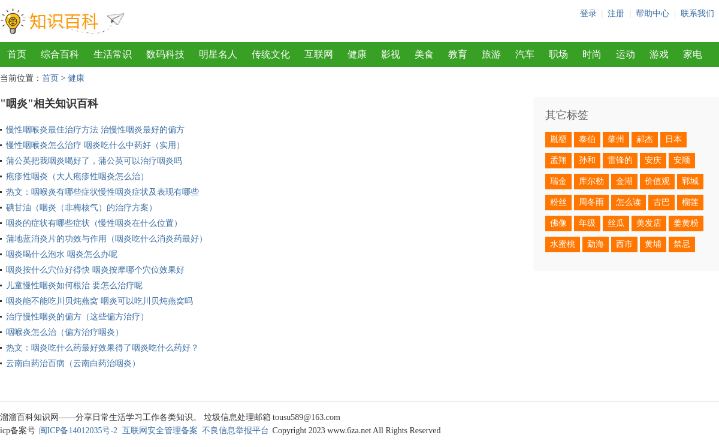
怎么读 (628, 202)
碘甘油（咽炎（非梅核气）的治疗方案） (81, 207)
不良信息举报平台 (235, 430)
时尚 (592, 54)
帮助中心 (652, 13)
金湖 (624, 181)
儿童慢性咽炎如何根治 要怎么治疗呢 (74, 285)
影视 (390, 54)
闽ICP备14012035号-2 (78, 430)
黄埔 (653, 244)
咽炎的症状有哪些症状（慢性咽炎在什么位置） (94, 223)
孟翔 (558, 160)
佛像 (558, 223)
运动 (625, 54)
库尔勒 (591, 181)
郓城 (690, 181)
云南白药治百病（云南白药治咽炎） (73, 363)
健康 (357, 54)
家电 (692, 54)
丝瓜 (616, 223)
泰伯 (587, 139)
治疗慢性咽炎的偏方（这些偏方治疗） (77, 316)
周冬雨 (591, 202)
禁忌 (681, 244)
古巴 (661, 202)
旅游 (491, 54)
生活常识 (112, 54)
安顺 (681, 160)
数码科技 (165, 54)
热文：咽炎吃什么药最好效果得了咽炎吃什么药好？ (102, 347)
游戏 (659, 54)
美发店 (648, 223)
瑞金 (558, 181)
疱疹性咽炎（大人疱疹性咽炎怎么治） (77, 176)
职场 (558, 54)
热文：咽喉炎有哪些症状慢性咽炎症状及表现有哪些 (102, 192)
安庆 (653, 160)
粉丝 (558, 202)
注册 (616, 13)
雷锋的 (620, 160)
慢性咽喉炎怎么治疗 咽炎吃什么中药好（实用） (95, 145)
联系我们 (697, 13)
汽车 (524, 54)
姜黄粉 (686, 223)
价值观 (657, 181)
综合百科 (60, 54)
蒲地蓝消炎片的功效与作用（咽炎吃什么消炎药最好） (106, 238)
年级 (587, 223)
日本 (673, 139)
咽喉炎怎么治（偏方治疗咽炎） (64, 332)
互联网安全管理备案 (160, 430)
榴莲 (690, 202)
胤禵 (558, 139)
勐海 (595, 244)
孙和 (587, 160)
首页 (16, 54)
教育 (457, 54)
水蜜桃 (562, 244)
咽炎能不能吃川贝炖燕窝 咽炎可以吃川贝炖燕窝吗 (99, 301)
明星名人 (218, 54)
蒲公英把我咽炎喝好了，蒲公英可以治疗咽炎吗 (94, 160)
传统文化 (271, 54)
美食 (424, 54)
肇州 (616, 139)
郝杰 (644, 139)
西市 (624, 244)
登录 (588, 13)
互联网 (318, 54)
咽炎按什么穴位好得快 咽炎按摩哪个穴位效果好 (95, 269)
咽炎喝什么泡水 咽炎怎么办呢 (61, 254)
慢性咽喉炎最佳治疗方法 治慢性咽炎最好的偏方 (95, 129)
